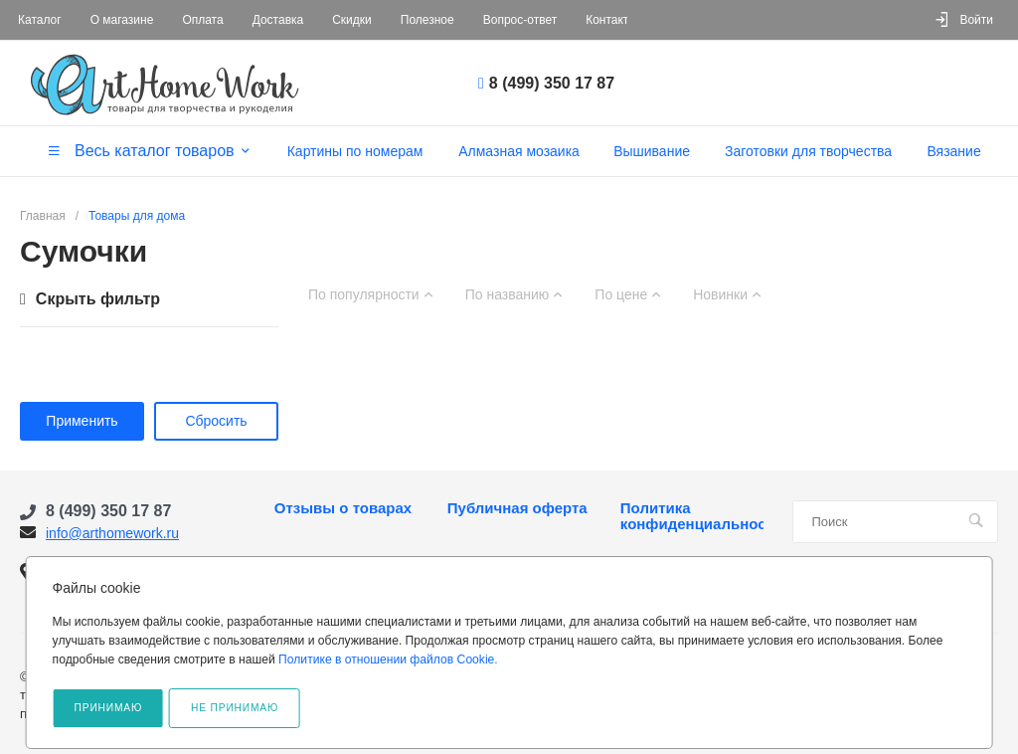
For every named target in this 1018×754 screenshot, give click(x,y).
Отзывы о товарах (343, 508)
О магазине (122, 20)
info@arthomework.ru (112, 533)
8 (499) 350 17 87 (551, 83)
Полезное (427, 20)
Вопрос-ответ (520, 20)
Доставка (278, 20)
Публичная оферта (517, 508)
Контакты (611, 20)
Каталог (40, 20)
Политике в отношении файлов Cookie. (388, 659)
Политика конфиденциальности (692, 516)
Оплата (202, 20)
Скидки (352, 20)
